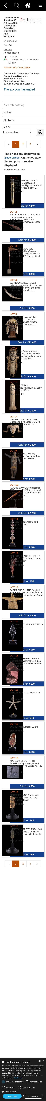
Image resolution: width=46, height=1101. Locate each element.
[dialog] (23, 1079)
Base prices (12, 157)
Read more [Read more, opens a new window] (18, 1078)
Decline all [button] (33, 1096)
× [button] (43, 1061)
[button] (23, 1092)
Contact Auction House (11, 51)
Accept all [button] (12, 1096)
